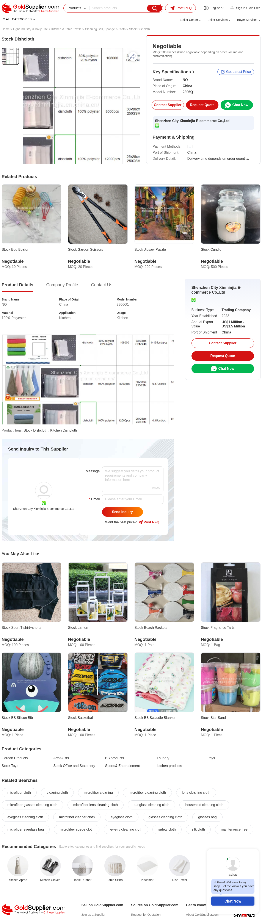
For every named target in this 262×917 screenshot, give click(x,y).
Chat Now (232, 901)
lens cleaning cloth (196, 792)
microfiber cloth (19, 792)
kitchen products (169, 766)
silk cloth (198, 829)
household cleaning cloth (204, 805)
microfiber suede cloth (77, 829)
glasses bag (207, 817)
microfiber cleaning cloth (147, 792)
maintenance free (234, 829)
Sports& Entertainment (122, 766)
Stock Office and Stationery (74, 766)
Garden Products (15, 758)
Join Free (254, 8)
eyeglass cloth (121, 817)
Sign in (240, 8)
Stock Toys (10, 766)
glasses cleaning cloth (165, 817)
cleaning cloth (57, 792)
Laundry (163, 758)
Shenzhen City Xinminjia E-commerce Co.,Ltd (192, 121)
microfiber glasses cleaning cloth (32, 805)
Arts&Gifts (61, 758)
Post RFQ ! (150, 522)
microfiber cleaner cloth (77, 817)
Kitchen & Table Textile (66, 29)
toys (212, 758)
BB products (114, 758)
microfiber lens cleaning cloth (95, 805)
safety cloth (167, 829)
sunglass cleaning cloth (151, 805)
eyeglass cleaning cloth (25, 817)
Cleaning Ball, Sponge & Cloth (105, 29)
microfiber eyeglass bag (26, 829)
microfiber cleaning (98, 792)
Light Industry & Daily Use (30, 29)
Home (6, 29)
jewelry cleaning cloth (126, 829)
